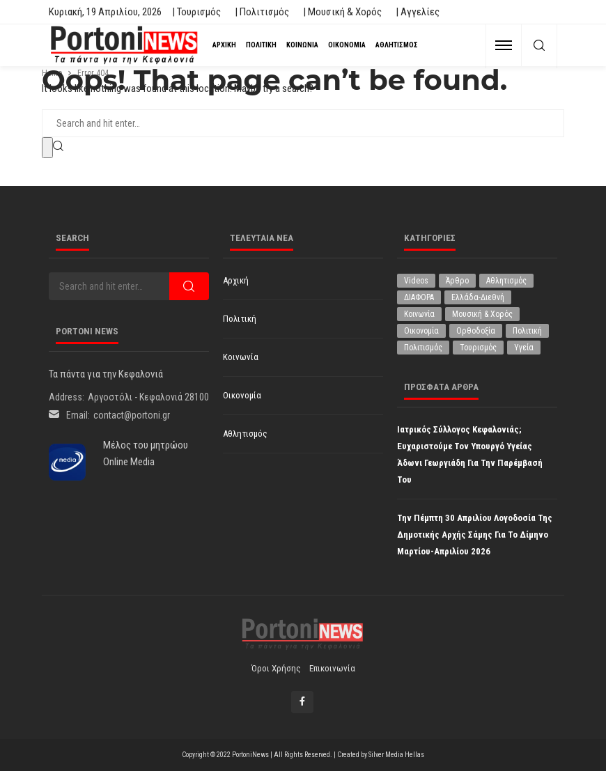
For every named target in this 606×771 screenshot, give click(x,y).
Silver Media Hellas (396, 754)
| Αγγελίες (418, 12)
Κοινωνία (302, 44)
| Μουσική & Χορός (342, 12)
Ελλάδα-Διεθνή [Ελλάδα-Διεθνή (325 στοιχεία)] (477, 297)
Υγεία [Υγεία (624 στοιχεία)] (524, 347)
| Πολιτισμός (262, 12)
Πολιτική (261, 44)
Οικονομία (347, 44)
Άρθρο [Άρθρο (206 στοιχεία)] (457, 281)
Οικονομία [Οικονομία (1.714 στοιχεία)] (421, 331)
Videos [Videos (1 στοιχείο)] (416, 281)
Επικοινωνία (332, 668)
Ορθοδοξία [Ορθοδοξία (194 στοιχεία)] (475, 331)
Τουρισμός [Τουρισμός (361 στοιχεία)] (478, 347)
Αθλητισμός (396, 44)
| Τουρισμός (196, 12)
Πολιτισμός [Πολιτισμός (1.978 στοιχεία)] (423, 347)
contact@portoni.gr (131, 415)
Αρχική (224, 44)
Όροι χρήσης (276, 668)
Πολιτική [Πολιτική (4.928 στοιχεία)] (527, 331)
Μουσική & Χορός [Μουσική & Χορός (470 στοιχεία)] (482, 314)
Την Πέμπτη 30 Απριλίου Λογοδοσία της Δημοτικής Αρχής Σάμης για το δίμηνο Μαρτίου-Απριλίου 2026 (474, 534)
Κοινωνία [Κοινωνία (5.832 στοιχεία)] (419, 314)
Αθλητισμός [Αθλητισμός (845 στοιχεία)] (506, 281)
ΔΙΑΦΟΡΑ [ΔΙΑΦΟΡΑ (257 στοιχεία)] (419, 297)
